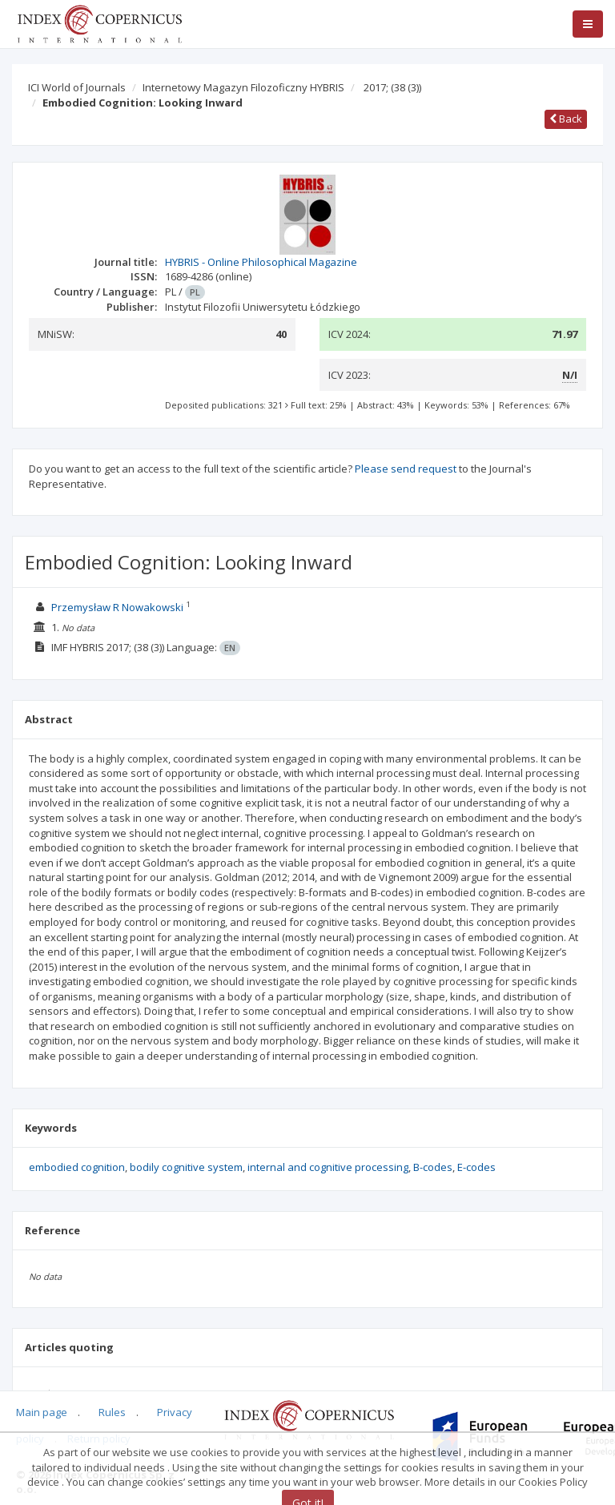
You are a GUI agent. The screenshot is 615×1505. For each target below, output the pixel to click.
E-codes (476, 1167)
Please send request (405, 468)
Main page (41, 1412)
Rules (112, 1412)
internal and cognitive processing (327, 1167)
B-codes (432, 1167)
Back (565, 118)
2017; (392, 87)
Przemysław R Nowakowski (117, 607)
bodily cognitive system (186, 1167)
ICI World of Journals (77, 87)
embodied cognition (77, 1167)
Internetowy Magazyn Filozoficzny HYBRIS (243, 87)
